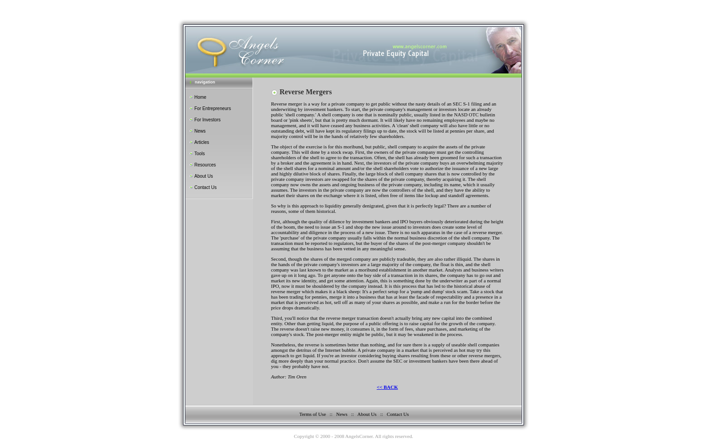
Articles (201, 142)
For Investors (207, 119)
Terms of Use (312, 414)
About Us (203, 176)
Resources (205, 164)
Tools (199, 153)
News (200, 131)
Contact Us (205, 187)
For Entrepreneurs (212, 108)
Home (200, 97)
